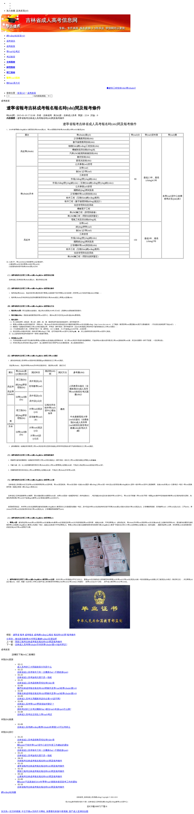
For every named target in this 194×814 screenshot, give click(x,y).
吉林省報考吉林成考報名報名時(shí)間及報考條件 (40, 787)
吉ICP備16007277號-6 (97, 806)
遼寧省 (16, 635)
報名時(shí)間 (60, 635)
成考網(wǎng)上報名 (43, 635)
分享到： (10, 639)
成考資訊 (10, 41)
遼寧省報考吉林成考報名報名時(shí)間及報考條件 (40, 766)
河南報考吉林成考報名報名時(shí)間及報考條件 (39, 761)
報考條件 (71, 635)
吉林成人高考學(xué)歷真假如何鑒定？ (35, 704)
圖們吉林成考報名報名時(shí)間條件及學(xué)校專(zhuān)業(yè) (47, 688)
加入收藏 (10, 11)
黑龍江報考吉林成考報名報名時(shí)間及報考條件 (38, 642)
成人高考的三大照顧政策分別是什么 (34, 667)
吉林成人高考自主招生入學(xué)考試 (34, 714)
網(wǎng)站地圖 (8, 792)
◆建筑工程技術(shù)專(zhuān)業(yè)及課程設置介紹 (132, 88)
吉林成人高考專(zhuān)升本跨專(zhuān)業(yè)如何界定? (41, 644)
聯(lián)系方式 (13, 83)
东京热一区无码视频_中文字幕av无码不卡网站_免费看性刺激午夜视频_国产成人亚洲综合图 (44, 811)
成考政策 (10, 46)
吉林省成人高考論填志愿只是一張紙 (34, 677)
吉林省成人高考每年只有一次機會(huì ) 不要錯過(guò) (42, 672)
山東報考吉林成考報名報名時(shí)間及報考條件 (39, 776)
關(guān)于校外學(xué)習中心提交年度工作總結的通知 (42, 745)
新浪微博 (23, 639)
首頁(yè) (21, 93)
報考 (22, 635)
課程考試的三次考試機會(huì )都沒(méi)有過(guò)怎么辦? (44, 709)
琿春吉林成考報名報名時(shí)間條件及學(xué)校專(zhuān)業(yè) (47, 693)
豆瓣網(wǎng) (41, 639)
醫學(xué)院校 (13, 78)
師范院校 (10, 67)
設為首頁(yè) (22, 11)
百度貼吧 (52, 639)
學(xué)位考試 (13, 51)
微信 (17, 639)
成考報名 (29, 635)
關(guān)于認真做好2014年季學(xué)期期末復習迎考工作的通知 (47, 782)
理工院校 (10, 72)
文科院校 (10, 62)
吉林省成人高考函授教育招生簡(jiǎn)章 (36, 683)
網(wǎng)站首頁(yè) (15, 36)
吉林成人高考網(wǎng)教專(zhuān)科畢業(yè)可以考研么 (43, 727)
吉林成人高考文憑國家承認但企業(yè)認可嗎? (38, 699)
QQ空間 (31, 639)
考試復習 (10, 57)
